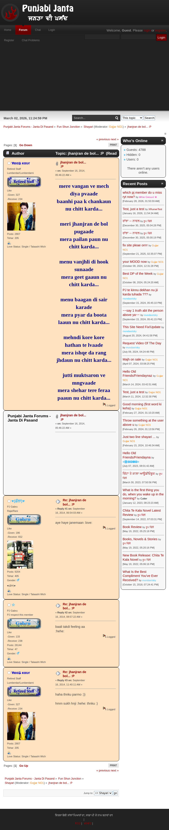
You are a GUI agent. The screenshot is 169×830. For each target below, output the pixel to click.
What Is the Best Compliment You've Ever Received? (140, 576)
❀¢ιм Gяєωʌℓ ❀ (148, 197)
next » (115, 139)
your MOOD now (135, 261)
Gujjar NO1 (116, 126)
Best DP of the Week (138, 273)
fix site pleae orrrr (135, 245)
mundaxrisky (130, 298)
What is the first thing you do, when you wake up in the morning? (143, 494)
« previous (103, 139)
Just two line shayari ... (139, 437)
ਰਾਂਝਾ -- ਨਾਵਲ (131, 221)
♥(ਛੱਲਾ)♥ (18, 501)
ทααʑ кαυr (20, 163)
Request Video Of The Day (142, 343)
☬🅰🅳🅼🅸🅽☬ (131, 461)
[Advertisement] (84, 78)
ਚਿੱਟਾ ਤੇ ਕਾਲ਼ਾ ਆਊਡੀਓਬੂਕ (139, 473)
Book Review (132, 527)
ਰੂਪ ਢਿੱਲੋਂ (147, 221)
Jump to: (88, 793)
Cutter (143, 498)
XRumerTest (155, 209)
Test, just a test (133, 209)
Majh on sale (132, 359)
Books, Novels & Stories (140, 539)
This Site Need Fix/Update (141, 327)
